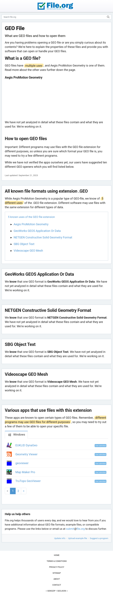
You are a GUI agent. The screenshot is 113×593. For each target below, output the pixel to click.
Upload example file (77, 538)
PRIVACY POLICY (56, 567)
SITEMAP (57, 573)
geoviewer (22, 463)
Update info (59, 538)
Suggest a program (99, 538)
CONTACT (56, 585)
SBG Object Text (24, 244)
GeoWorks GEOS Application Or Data (37, 230)
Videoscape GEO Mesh (28, 250)
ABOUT (57, 579)
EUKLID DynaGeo (26, 445)
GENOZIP (51, 591)
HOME (56, 555)
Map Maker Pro (25, 472)
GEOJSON (61, 591)
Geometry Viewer (26, 454)
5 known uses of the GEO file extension (31, 216)
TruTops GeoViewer (28, 481)
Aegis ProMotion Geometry (31, 224)
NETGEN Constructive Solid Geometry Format (43, 237)
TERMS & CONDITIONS (57, 561)
